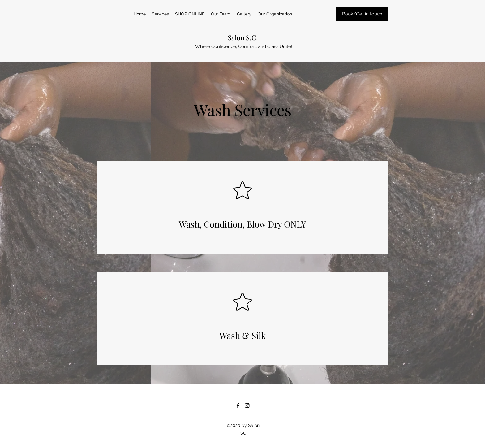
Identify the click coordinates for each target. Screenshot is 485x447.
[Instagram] (247, 405)
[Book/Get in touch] (362, 14)
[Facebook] (238, 405)
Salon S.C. (243, 37)
